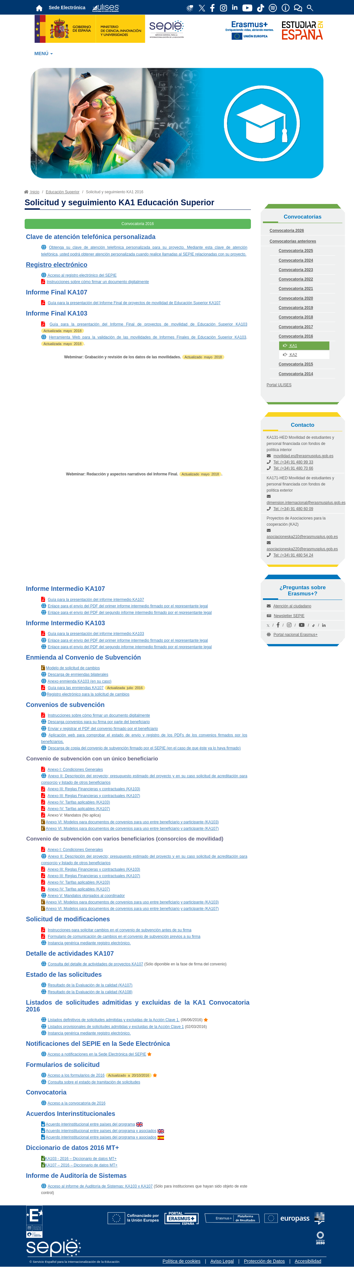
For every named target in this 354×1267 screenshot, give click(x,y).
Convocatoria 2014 (296, 374)
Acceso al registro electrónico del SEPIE (82, 275)
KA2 (290, 355)
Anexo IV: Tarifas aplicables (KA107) (79, 809)
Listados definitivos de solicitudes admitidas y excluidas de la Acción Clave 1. (113, 1020)
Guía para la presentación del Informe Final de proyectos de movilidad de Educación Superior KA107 (134, 303)
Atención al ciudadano (292, 606)
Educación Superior (62, 192)
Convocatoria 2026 (287, 230)
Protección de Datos (264, 1261)
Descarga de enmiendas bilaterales (78, 674)
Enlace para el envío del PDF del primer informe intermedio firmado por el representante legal (128, 606)
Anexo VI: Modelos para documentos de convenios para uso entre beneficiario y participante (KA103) (132, 822)
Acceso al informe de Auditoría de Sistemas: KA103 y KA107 (100, 1186)
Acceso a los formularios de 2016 (76, 1075)
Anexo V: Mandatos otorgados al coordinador (86, 895)
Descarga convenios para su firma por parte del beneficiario (99, 722)
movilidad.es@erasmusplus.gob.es (304, 456)
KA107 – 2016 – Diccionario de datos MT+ (81, 1165)
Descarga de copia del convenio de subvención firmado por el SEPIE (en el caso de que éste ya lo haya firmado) (144, 748)
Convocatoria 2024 (296, 260)
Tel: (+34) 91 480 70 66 (293, 468)
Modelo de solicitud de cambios (73, 668)
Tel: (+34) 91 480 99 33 (293, 462)
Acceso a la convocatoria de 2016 (76, 1103)
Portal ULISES (279, 385)
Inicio (31, 192)
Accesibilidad (308, 1261)
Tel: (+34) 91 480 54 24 (293, 555)
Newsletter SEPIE (289, 616)
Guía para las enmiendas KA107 (75, 688)
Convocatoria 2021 (296, 288)
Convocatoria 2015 (296, 364)
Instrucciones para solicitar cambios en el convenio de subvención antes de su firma (119, 930)
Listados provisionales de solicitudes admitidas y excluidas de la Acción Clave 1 (116, 1026)
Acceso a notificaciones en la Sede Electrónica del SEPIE (97, 1054)
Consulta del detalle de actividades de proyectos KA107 (95, 964)
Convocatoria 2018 (296, 317)
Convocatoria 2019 (296, 307)
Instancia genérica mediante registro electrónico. (89, 943)
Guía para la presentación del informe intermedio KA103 (96, 633)
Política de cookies (182, 1261)
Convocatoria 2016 (296, 336)
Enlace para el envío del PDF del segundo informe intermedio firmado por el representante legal (130, 612)
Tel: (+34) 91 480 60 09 (293, 509)
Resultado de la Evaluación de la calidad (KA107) (90, 985)
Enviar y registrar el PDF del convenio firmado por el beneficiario (103, 728)
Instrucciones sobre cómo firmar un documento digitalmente (98, 282)
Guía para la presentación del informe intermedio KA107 (96, 599)
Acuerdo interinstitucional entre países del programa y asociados (101, 1131)
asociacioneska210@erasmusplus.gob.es (302, 536)
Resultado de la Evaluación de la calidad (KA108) (90, 992)
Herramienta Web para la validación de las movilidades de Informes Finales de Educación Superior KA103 (147, 337)
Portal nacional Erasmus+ (296, 634)
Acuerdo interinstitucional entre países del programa (90, 1124)
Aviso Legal (222, 1261)
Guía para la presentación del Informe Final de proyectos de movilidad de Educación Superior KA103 (148, 324)
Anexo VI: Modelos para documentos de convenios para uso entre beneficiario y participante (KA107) (132, 828)
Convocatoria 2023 (296, 270)
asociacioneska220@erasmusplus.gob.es (302, 549)
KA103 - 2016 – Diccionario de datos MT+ (81, 1158)
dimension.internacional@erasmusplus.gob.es (306, 502)
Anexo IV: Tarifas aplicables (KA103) (79, 802)
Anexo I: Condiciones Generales (75, 769)
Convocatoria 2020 (296, 298)
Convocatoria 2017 (296, 327)
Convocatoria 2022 (296, 279)
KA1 (290, 345)
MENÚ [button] (43, 53)
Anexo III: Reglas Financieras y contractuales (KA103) (94, 789)
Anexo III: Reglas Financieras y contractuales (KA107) (94, 796)
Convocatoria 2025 (296, 250)
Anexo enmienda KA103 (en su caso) (80, 681)
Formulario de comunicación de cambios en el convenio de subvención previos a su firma (124, 936)
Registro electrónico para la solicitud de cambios (88, 694)
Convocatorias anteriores (293, 241)
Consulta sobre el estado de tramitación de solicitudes (94, 1082)
